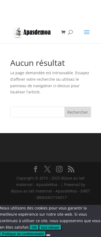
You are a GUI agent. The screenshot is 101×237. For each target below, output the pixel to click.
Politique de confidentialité (23, 234)
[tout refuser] (48, 235)
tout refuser (50, 227)
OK (34, 227)
